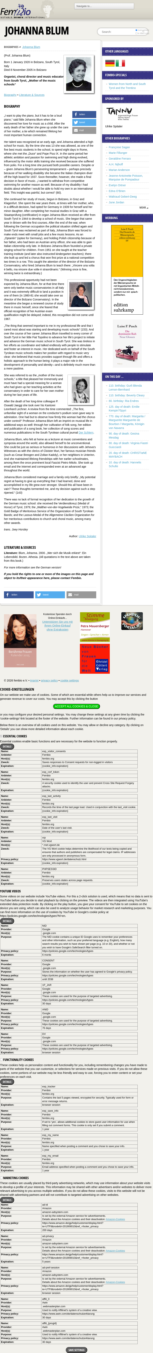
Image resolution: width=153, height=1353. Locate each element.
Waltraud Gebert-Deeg (123, 196)
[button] (84, 114)
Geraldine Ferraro (120, 158)
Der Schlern (86, 432)
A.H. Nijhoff (116, 164)
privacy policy (49, 680)
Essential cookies (13, 736)
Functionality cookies (17, 1060)
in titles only (142, 33)
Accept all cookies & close (76, 706)
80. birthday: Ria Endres (124, 401)
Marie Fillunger (118, 152)
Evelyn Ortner (117, 185)
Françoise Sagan (119, 147)
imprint (34, 680)
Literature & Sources (32, 95)
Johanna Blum (31, 47)
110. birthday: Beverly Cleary (127, 395)
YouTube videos (10, 891)
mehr (142, 207)
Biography (10, 95)
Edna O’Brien (117, 191)
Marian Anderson (119, 170)
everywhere (142, 30)
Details (7, 746)
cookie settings (69, 680)
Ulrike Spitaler (87, 536)
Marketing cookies (14, 1178)
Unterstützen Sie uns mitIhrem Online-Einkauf (57, 625)
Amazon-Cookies (115, 1219)
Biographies (11, 47)
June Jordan (116, 202)
